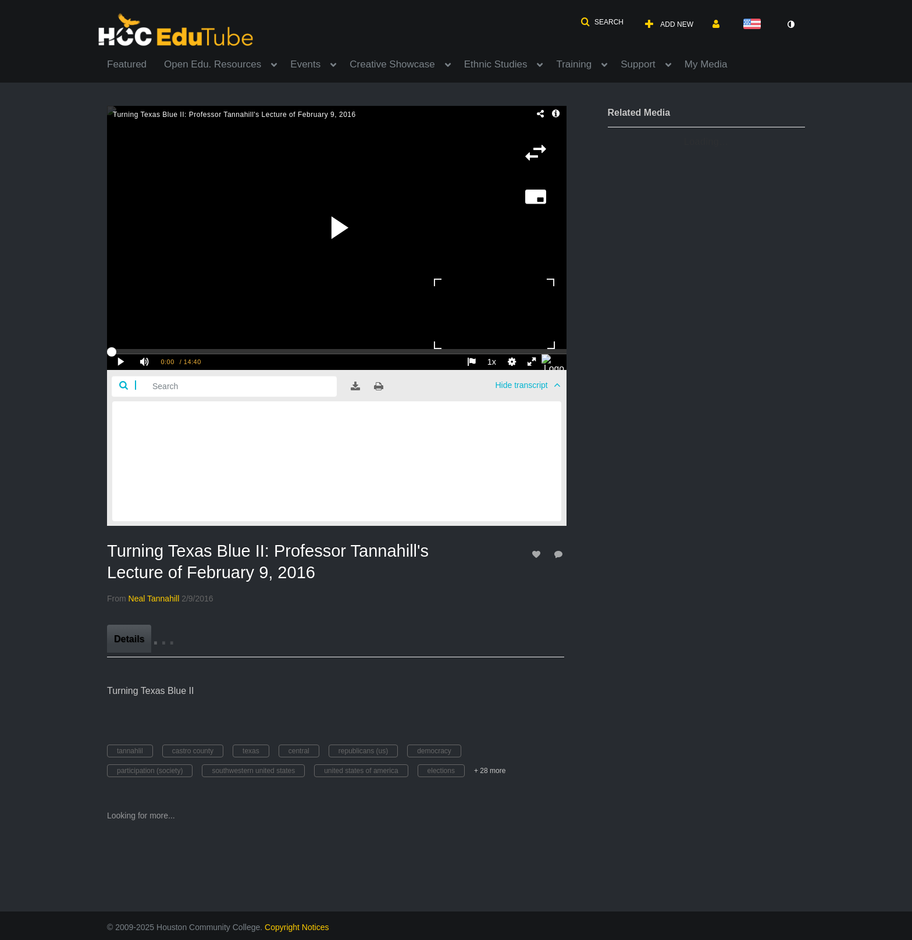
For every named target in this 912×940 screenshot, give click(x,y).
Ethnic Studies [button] (496, 64)
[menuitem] (135, 63)
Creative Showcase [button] (392, 64)
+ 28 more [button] (489, 771)
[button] (602, 22)
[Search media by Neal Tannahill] (154, 598)
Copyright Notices (297, 927)
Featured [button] (127, 64)
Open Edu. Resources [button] (212, 64)
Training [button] (574, 64)
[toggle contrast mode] (790, 24)
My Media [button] (706, 64)
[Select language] (754, 24)
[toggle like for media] (538, 554)
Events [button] (305, 64)
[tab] (129, 639)
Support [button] (638, 64)
